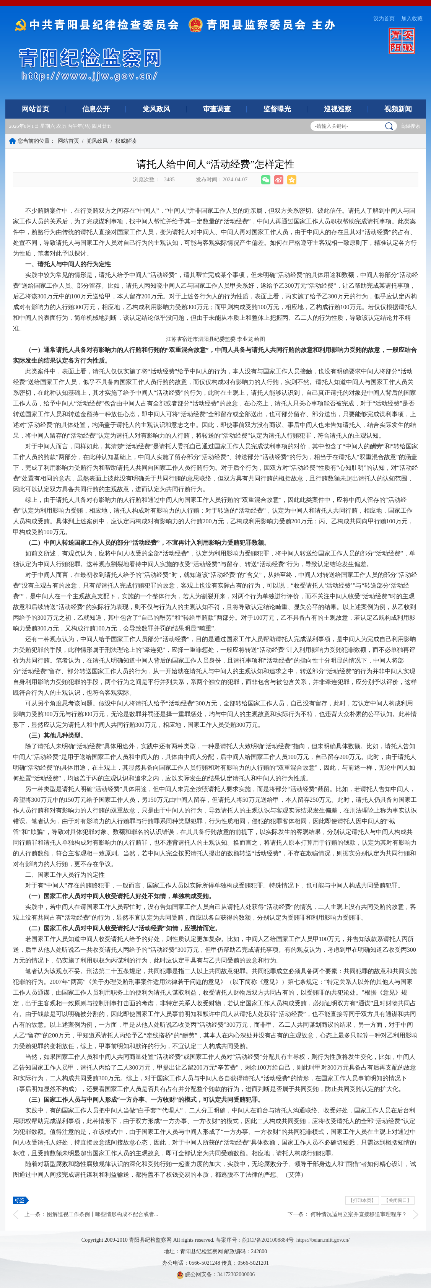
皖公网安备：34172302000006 (215, 1274)
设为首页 (384, 18)
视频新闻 (398, 109)
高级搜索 (410, 126)
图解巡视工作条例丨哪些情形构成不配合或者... (102, 1214)
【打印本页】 (362, 1200)
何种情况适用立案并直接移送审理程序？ (359, 1214)
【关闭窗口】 (397, 1200)
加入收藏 (412, 18)
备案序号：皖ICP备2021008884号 (255, 1240)
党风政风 (156, 109)
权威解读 (126, 141)
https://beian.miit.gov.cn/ (323, 1240)
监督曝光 (277, 109)
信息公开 (96, 109)
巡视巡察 (337, 109)
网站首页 (35, 109)
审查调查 (217, 109)
